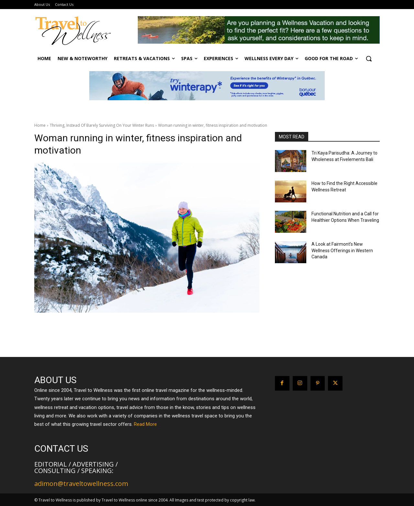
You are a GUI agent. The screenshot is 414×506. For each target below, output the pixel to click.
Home (40, 125)
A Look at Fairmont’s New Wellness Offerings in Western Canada (342, 250)
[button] (368, 58)
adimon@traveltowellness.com (81, 483)
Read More (145, 424)
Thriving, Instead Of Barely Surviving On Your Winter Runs (102, 125)
